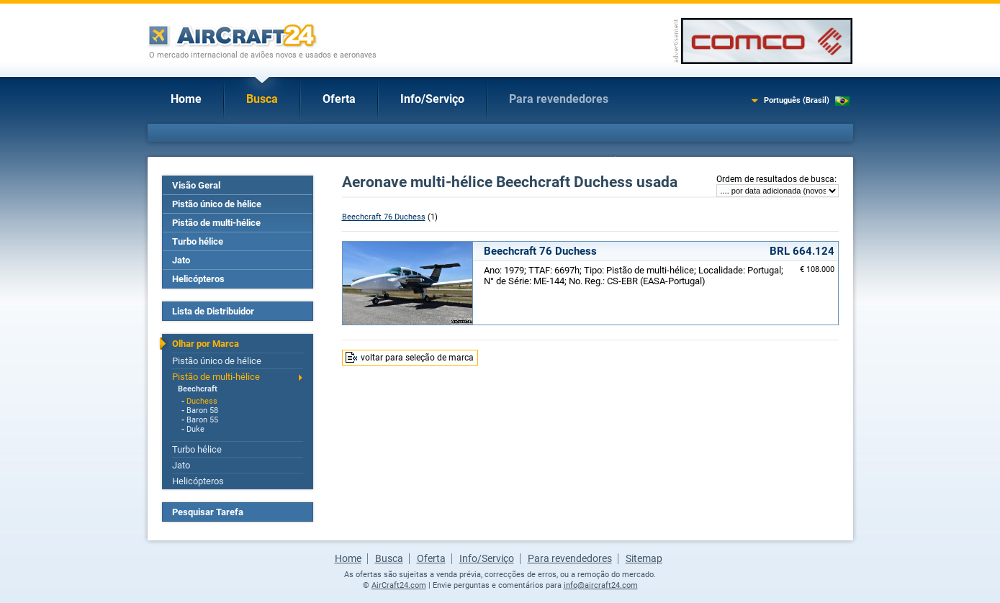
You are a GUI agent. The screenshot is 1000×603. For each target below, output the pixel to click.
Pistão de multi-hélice (216, 222)
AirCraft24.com (398, 585)
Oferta (339, 99)
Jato (181, 260)
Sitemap (644, 558)
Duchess (201, 401)
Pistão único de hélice (216, 204)
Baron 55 (202, 420)
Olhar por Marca (205, 343)
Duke (195, 429)
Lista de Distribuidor (213, 311)
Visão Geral (196, 185)
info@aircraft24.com (601, 585)
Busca (262, 99)
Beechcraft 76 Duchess (383, 217)
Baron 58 (202, 410)
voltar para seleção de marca (417, 358)
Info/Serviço (432, 99)
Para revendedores (558, 99)
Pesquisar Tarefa (207, 512)
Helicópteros (198, 278)
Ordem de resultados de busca (775, 179)
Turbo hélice (197, 241)
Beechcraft (197, 389)
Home (186, 99)
